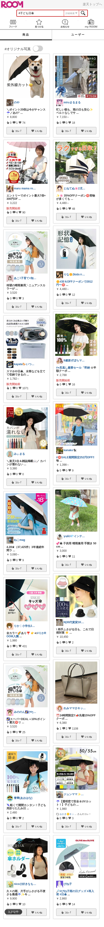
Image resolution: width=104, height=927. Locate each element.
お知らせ (65, 23)
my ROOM (91, 23)
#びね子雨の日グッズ (73, 891)
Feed (13, 23)
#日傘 (63, 894)
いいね (38, 131)
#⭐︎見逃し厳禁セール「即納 (73, 367)
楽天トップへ (92, 4)
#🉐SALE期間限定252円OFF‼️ (75, 457)
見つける (39, 23)
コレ (18, 131)
